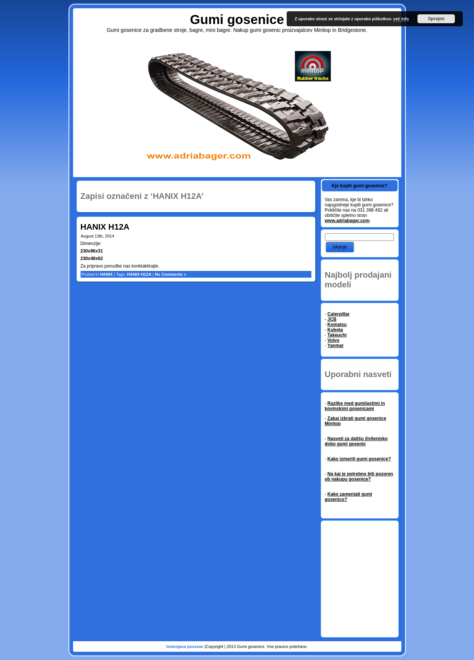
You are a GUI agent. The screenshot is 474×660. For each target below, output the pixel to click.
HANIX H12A (105, 227)
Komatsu (337, 324)
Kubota (335, 329)
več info (401, 19)
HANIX (106, 274)
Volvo (333, 340)
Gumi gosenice (237, 19)
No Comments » (170, 274)
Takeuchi (337, 335)
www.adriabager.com (347, 220)
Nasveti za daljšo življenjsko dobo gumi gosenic (356, 441)
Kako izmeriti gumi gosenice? (359, 459)
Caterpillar (338, 314)
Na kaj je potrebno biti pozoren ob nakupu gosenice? (359, 476)
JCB (331, 319)
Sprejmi (436, 18)
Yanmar (335, 345)
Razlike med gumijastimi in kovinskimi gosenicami (355, 406)
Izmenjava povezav (185, 646)
